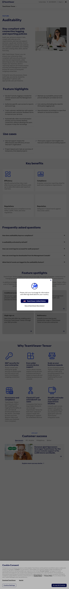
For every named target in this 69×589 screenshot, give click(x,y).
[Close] (50, 280)
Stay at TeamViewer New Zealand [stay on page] (34, 306)
